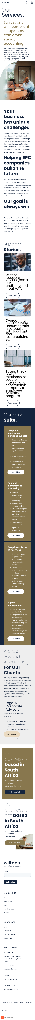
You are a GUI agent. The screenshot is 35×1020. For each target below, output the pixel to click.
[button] (17, 738)
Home (6, 898)
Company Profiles (9, 934)
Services (6, 905)
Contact (6, 913)
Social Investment (9, 909)
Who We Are (8, 902)
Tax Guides (7, 931)
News (5, 927)
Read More (12, 295)
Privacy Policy (8, 938)
